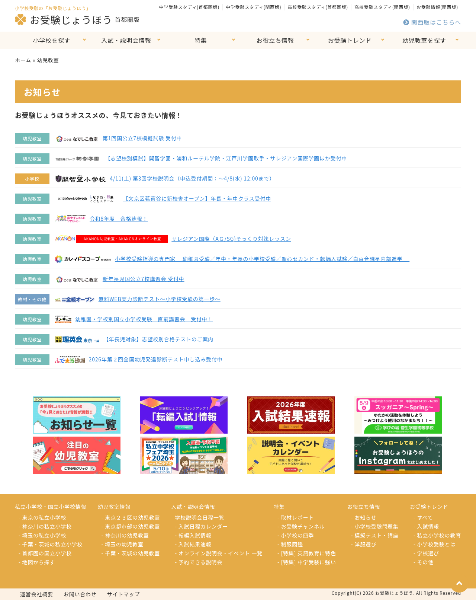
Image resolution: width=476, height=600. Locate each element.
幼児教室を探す (424, 40)
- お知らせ (364, 517)
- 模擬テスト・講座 (375, 535)
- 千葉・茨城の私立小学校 (51, 544)
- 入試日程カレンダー (201, 526)
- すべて (423, 517)
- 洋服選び (364, 544)
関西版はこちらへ (432, 21)
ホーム (23, 60)
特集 (200, 40)
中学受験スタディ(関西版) (254, 7)
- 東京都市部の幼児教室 (131, 526)
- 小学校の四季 (295, 535)
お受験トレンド (350, 40)
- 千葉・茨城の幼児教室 (131, 553)
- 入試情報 (426, 526)
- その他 (424, 562)
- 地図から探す (37, 562)
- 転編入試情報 (193, 535)
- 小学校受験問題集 (375, 526)
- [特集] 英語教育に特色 (306, 553)
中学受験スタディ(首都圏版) (189, 7)
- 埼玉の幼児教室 (123, 544)
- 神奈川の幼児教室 (125, 535)
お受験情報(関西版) (437, 7)
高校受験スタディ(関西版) (382, 7)
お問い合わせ (80, 594)
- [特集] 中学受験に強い (306, 562)
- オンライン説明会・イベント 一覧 (219, 553)
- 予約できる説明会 (198, 562)
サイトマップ (123, 594)
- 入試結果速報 (193, 544)
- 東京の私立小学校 (42, 517)
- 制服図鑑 (290, 544)
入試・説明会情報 (126, 40)
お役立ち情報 (275, 40)
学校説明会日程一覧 (199, 517)
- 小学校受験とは (435, 544)
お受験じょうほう (63, 19)
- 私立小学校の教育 (437, 535)
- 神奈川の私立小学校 (45, 526)
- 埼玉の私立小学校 (42, 535)
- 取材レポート (295, 517)
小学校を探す (52, 40)
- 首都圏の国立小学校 (45, 553)
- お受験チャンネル (301, 526)
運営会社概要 (36, 594)
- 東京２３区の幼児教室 (131, 517)
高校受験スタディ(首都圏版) (318, 7)
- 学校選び (426, 553)
